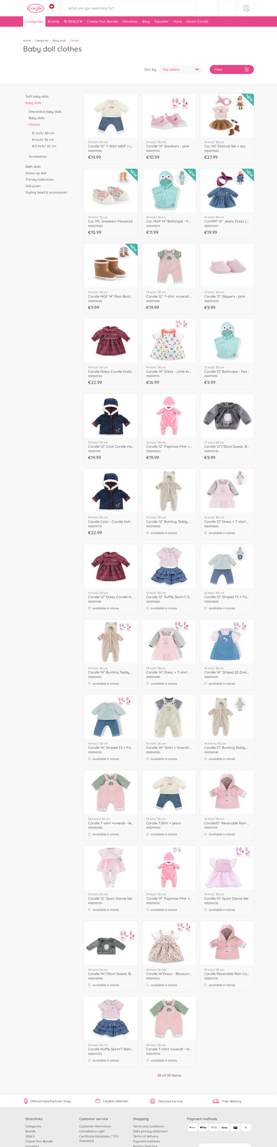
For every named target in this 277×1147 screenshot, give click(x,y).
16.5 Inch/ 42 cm (42, 146)
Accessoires (36, 156)
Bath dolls (32, 166)
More (177, 29)
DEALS (73, 29)
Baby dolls (59, 40)
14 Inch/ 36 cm (41, 140)
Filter (231, 69)
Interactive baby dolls (44, 112)
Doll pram (32, 186)
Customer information (95, 1126)
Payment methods (146, 1141)
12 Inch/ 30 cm (41, 133)
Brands (53, 29)
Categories (34, 29)
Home (27, 40)
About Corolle (197, 29)
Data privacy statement (150, 1131)
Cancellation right (92, 1131)
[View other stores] (51, 10)
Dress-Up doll (34, 173)
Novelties (130, 29)
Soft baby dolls (35, 96)
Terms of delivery (145, 1136)
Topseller (161, 29)
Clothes (33, 124)
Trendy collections (38, 179)
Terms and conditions (148, 1126)
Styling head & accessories (45, 192)
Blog (146, 29)
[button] (226, 12)
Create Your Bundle (102, 29)
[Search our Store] (128, 12)
